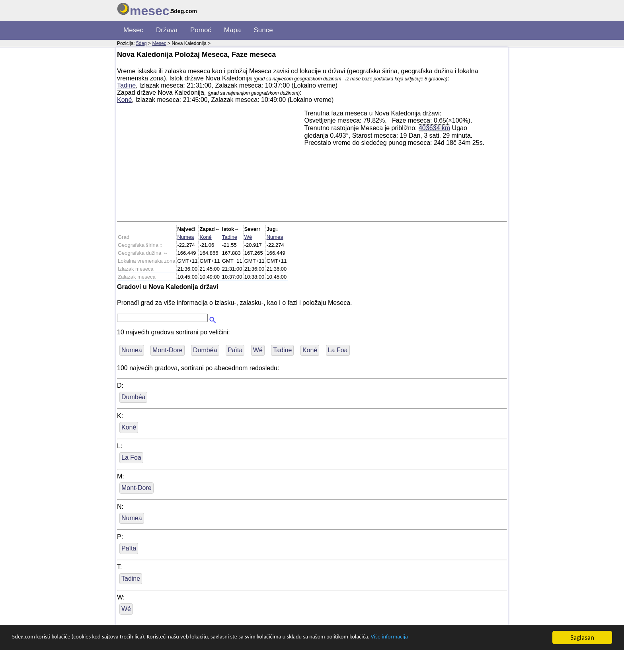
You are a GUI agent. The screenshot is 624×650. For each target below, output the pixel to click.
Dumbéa (205, 350)
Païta (235, 350)
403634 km (434, 127)
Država (166, 30)
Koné (124, 99)
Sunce (263, 30)
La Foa (338, 350)
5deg (141, 43)
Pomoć (200, 30)
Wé (248, 237)
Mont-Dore (167, 350)
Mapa (232, 30)
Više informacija (456, 638)
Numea (185, 237)
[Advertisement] (210, 165)
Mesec (133, 30)
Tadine (126, 85)
